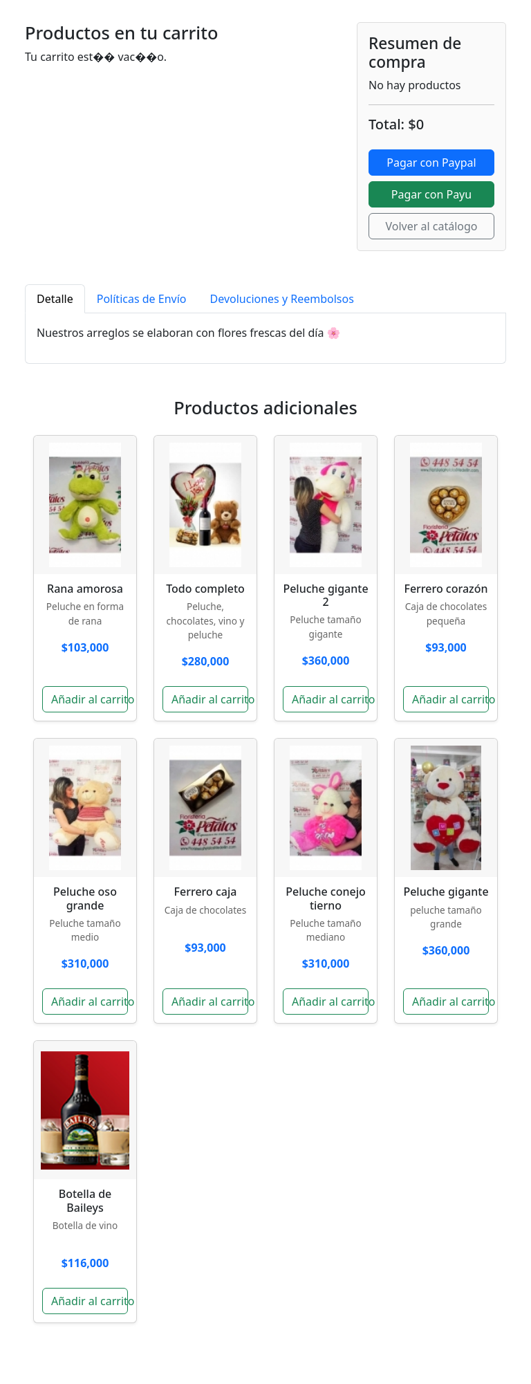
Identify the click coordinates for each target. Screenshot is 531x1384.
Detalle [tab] (55, 298)
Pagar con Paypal (431, 162)
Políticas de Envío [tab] (142, 298)
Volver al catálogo (431, 226)
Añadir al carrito (89, 699)
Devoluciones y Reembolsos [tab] (282, 298)
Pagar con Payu (431, 194)
